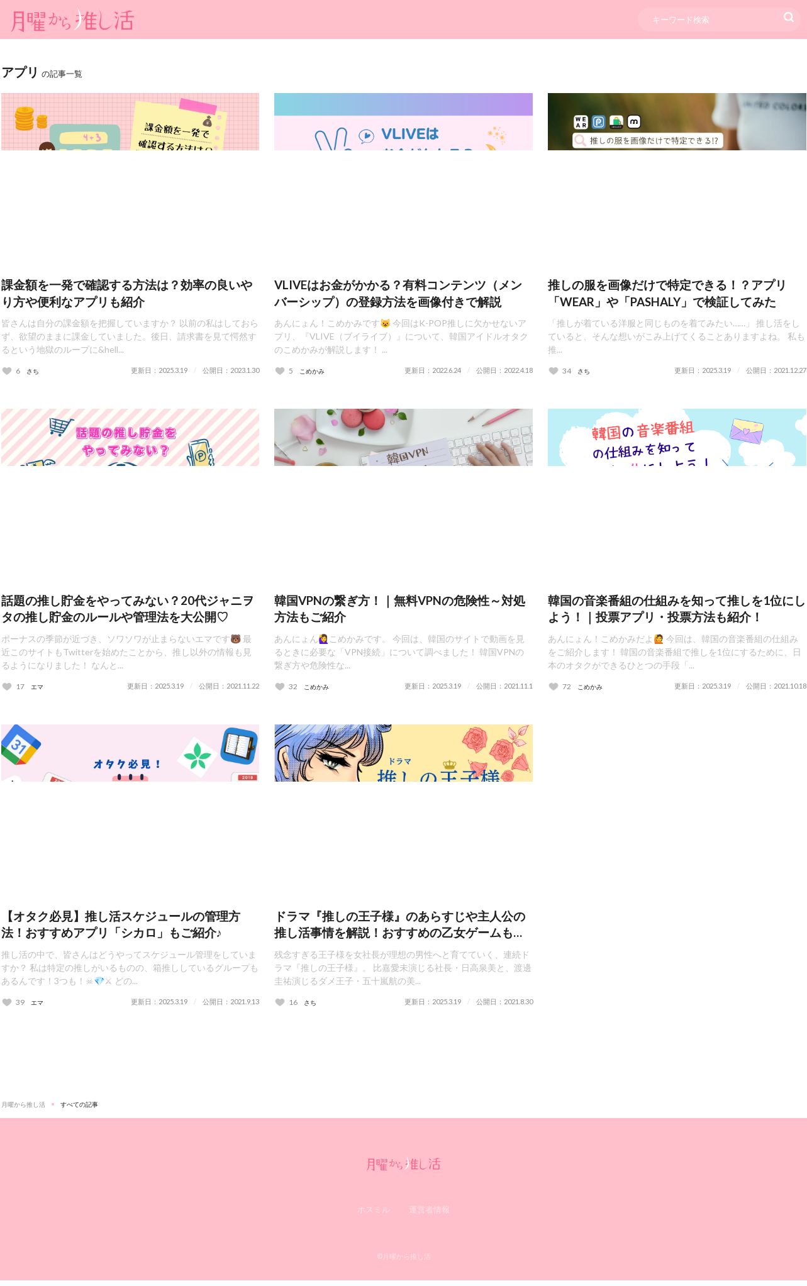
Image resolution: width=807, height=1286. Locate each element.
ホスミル (373, 1214)
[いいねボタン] (10, 373)
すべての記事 (79, 1109)
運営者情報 (429, 1214)
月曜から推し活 (23, 1109)
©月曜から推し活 (404, 1262)
